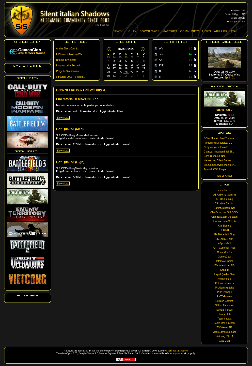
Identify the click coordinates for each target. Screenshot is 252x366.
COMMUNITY (189, 31)
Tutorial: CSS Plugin (215, 169)
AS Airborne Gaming (224, 194)
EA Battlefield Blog (224, 234)
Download (63, 117)
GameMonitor (224, 252)
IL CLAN (131, 31)
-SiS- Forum (224, 190)
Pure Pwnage (224, 292)
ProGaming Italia (224, 287)
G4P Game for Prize (224, 247)
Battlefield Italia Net (224, 208)
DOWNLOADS (149, 31)
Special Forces (224, 309)
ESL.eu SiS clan (224, 239)
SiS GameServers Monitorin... (220, 165)
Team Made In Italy (224, 323)
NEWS (117, 31)
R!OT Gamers (224, 296)
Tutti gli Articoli (224, 175)
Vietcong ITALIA (224, 336)
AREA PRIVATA (225, 31)
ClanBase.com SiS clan (224, 221)
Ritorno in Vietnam (66, 60)
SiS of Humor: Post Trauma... (220, 138)
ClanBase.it (224, 225)
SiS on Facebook (224, 305)
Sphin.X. (229, 77)
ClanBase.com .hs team (224, 216)
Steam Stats (224, 314)
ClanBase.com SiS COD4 (224, 212)
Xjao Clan (224, 340)
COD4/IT (224, 230)
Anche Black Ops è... (67, 48)
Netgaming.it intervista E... (218, 147)
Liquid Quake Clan (224, 274)
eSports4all (224, 243)
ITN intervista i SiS (224, 265)
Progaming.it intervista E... (218, 142)
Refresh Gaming (225, 301)
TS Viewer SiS (224, 327)
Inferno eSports (224, 261)
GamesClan (224, 256)
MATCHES (169, 31)
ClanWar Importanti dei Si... (219, 151)
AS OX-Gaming (224, 199)
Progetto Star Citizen (67, 71)
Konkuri (224, 270)
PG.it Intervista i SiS (225, 283)
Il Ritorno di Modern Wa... (70, 54)
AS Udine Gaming (224, 203)
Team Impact (224, 318)
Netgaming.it (224, 278)
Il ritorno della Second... (69, 65)
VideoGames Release (224, 332)
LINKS (206, 31)
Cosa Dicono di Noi (214, 156)
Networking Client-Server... (218, 160)
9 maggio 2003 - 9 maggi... (70, 77)
